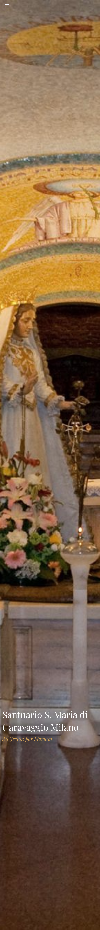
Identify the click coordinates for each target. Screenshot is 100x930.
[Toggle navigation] (7, 6)
